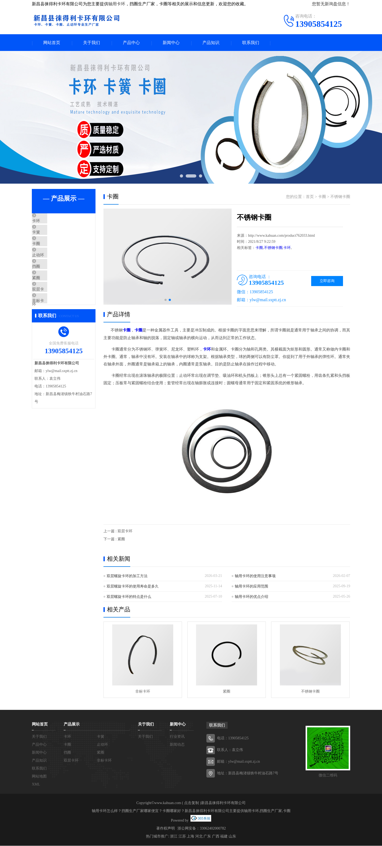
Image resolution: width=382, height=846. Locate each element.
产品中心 (131, 43)
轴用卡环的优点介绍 (251, 597)
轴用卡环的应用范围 (251, 587)
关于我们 (91, 43)
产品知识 (210, 43)
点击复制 (191, 803)
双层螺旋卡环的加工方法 (127, 576)
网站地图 (39, 777)
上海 (190, 837)
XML (36, 785)
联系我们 (250, 43)
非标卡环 (52, 331)
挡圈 (48, 284)
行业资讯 (177, 737)
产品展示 (72, 724)
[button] (165, 300)
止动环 (50, 269)
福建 (224, 837)
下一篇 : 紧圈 (114, 539)
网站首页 (51, 43)
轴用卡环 (116, 4)
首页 (310, 197)
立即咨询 (327, 281)
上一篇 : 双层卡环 (117, 531)
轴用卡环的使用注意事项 (255, 576)
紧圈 (48, 300)
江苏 (182, 837)
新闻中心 (171, 43)
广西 (215, 837)
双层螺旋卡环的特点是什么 (129, 597)
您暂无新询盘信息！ (331, 4)
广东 (207, 837)
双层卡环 (52, 316)
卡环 (48, 222)
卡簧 (48, 237)
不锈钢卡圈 (340, 197)
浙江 (173, 837)
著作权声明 (165, 829)
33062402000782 (213, 829)
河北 (199, 837)
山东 (232, 837)
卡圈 (48, 253)
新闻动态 (177, 745)
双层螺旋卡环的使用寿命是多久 (133, 587)
